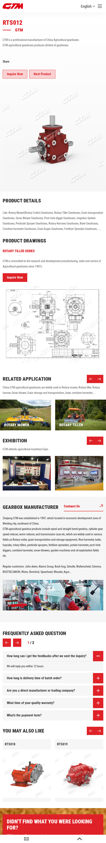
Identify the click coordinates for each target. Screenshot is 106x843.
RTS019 (62, 744)
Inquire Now (15, 74)
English (88, 6)
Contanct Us (83, 506)
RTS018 (10, 744)
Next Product (42, 74)
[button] (91, 379)
